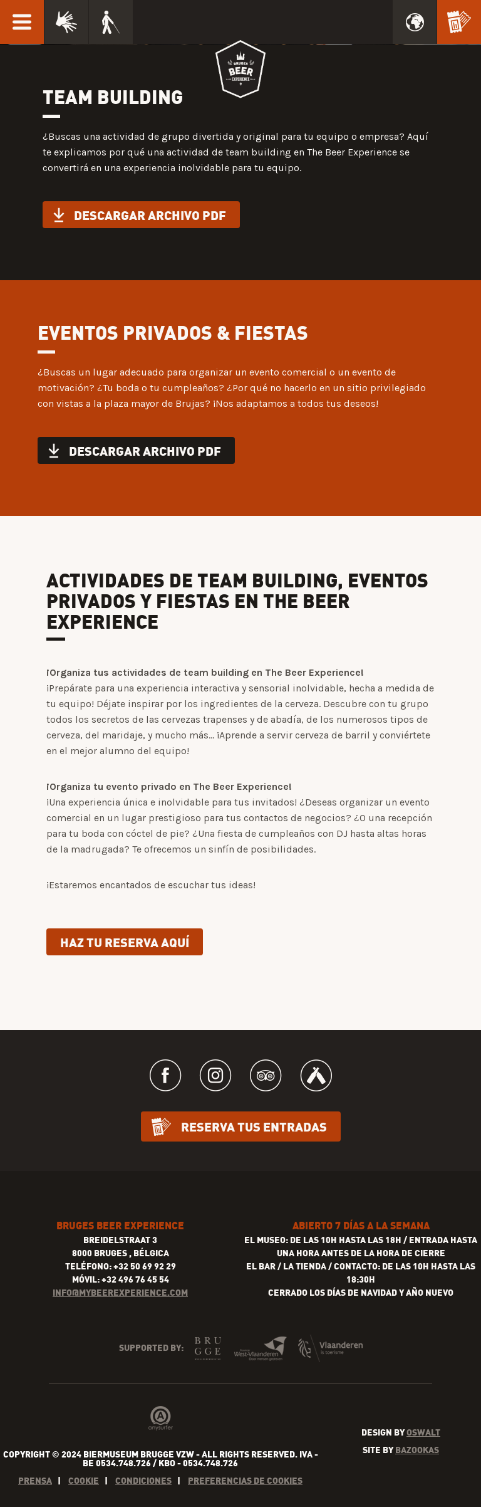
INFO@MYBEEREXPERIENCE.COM (120, 1292)
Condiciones (143, 1480)
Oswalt (423, 1432)
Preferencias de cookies (245, 1480)
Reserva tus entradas (254, 1126)
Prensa (35, 1480)
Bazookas (417, 1449)
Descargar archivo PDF (150, 215)
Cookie (83, 1480)
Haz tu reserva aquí (124, 942)
